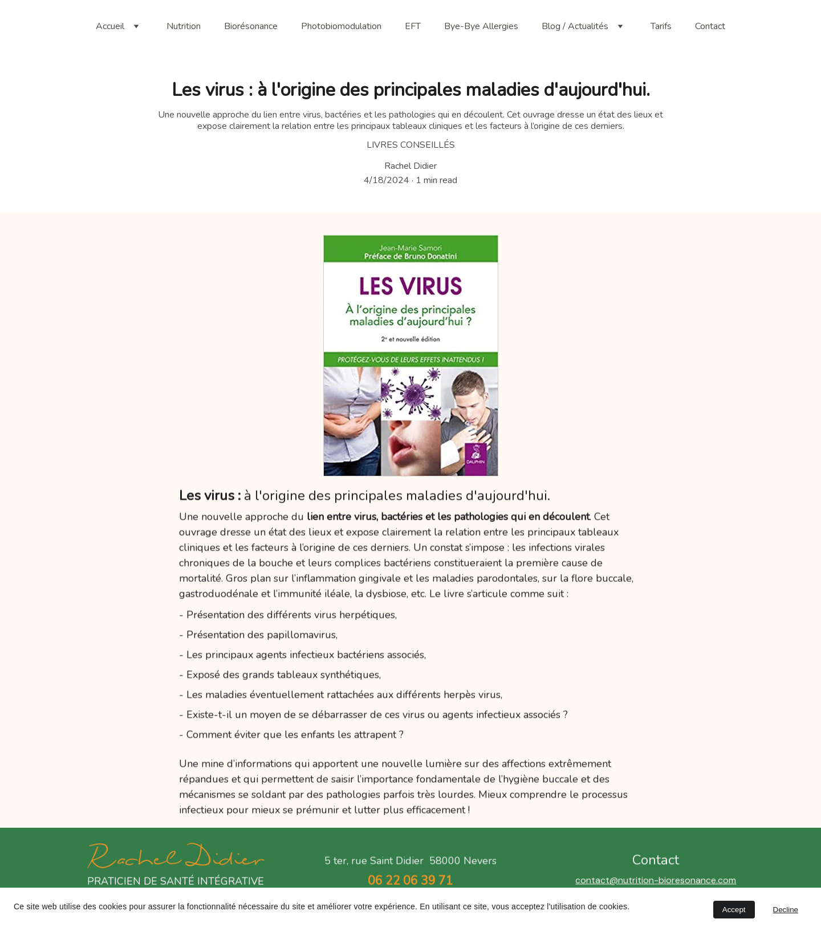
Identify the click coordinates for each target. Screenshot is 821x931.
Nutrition (183, 26)
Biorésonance (251, 26)
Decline (785, 909)
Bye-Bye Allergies (481, 26)
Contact (710, 26)
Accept (734, 909)
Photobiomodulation (341, 26)
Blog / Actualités (575, 26)
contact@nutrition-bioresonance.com (655, 885)
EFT (413, 26)
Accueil (110, 26)
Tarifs (661, 26)
